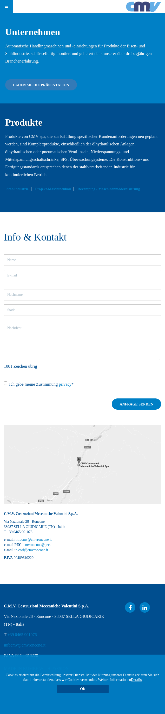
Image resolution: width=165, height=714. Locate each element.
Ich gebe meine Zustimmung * (39, 384)
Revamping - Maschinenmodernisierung (108, 189)
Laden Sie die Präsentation (41, 85)
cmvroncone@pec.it (37, 545)
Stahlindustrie (17, 189)
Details (136, 680)
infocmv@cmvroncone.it (34, 539)
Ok (82, 689)
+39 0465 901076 (22, 634)
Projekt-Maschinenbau (53, 189)
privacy (65, 384)
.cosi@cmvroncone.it (32, 550)
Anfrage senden (136, 404)
